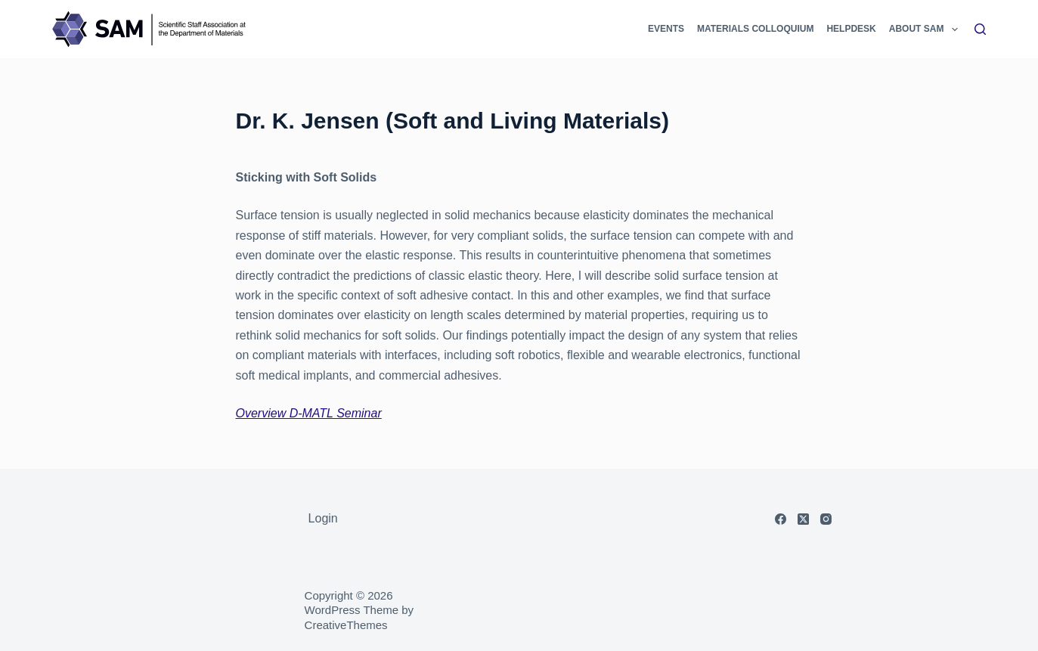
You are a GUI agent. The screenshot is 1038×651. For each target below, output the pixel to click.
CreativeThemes (346, 624)
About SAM (924, 29)
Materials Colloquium (755, 28)
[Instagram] (826, 519)
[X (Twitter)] (803, 519)
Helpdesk (850, 28)
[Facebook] (780, 519)
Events (666, 28)
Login (323, 518)
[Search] (980, 29)
